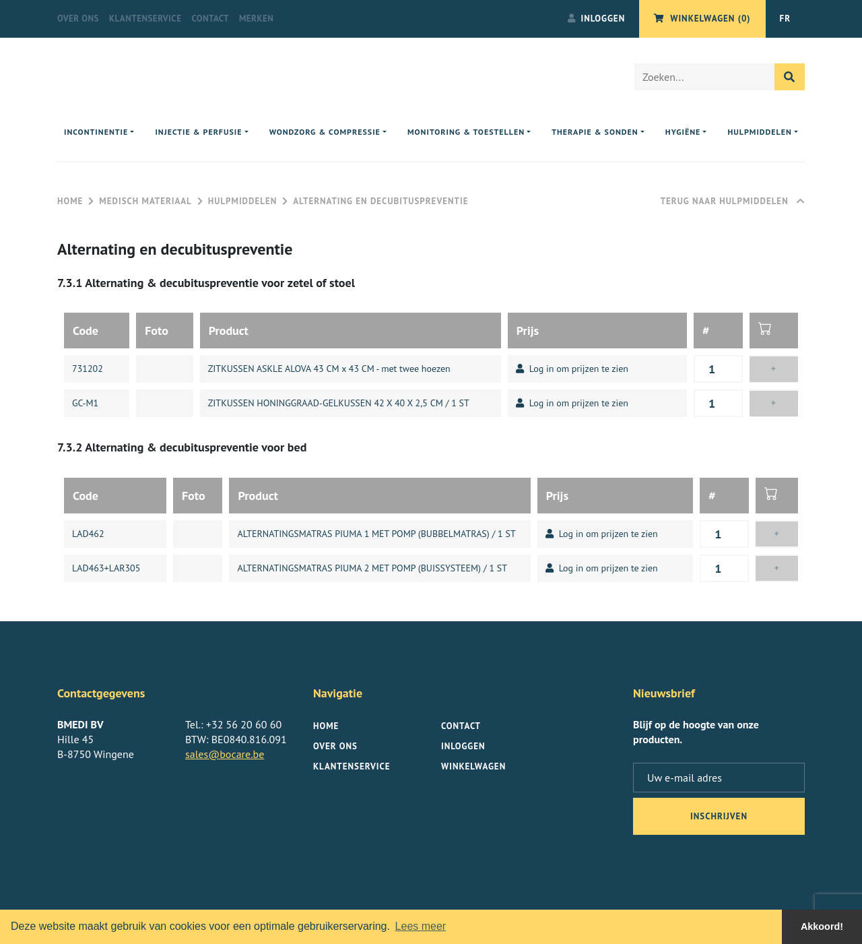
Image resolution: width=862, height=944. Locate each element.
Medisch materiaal (145, 201)
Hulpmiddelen (242, 201)
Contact (210, 18)
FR (785, 18)
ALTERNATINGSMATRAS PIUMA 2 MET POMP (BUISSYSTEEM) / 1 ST (371, 568)
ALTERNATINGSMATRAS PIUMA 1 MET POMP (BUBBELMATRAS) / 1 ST (376, 534)
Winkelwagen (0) (702, 18)
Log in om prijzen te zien (572, 369)
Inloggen (597, 18)
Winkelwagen (473, 766)
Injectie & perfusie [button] (198, 132)
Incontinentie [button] (96, 132)
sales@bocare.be (224, 754)
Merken (256, 18)
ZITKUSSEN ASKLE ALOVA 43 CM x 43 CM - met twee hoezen (329, 369)
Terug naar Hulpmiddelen (733, 201)
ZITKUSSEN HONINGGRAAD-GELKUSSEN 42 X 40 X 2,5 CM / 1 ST (338, 403)
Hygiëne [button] (682, 132)
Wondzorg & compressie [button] (324, 132)
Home (70, 201)
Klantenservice (145, 18)
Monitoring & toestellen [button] (466, 132)
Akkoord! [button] (822, 926)
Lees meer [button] (420, 926)
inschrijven (719, 816)
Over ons (78, 18)
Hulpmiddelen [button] (759, 132)
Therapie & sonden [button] (595, 132)
